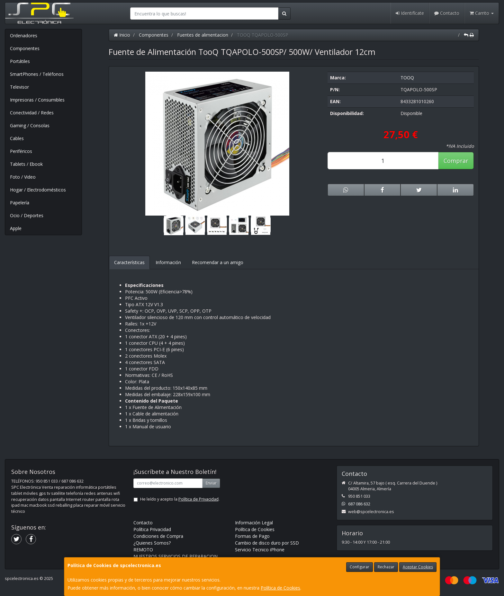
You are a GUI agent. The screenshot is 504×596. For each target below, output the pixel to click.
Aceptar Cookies (418, 567)
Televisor (19, 87)
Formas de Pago (252, 536)
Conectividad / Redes (32, 113)
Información (168, 262)
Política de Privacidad (198, 499)
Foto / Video (23, 177)
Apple (16, 228)
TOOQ (407, 78)
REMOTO (143, 550)
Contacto (446, 13)
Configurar (359, 567)
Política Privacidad (152, 529)
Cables (17, 138)
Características (129, 262)
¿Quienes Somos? (152, 543)
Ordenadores (23, 35)
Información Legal (254, 523)
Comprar (456, 161)
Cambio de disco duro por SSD (267, 543)
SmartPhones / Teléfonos (37, 74)
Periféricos (21, 151)
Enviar (211, 483)
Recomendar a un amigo (217, 262)
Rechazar (386, 567)
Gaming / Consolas (30, 125)
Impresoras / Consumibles (37, 100)
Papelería (19, 203)
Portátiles (20, 61)
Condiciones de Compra (158, 536)
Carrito (482, 13)
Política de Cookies (280, 588)
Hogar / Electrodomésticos (38, 190)
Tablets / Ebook (26, 164)
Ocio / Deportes (26, 215)
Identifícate (410, 13)
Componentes (25, 48)
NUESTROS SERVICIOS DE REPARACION (175, 556)
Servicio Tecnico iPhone (259, 550)
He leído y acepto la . (180, 499)
